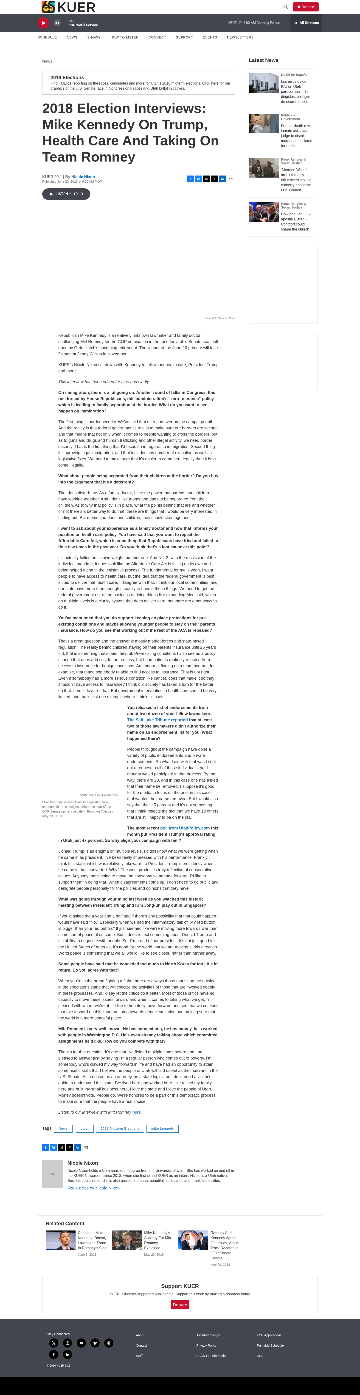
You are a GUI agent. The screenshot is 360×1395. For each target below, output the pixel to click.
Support (184, 47)
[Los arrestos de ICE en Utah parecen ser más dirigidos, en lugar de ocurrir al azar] (264, 107)
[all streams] (306, 33)
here (136, 1127)
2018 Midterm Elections (120, 1143)
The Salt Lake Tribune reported (157, 735)
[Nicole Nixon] (52, 1189)
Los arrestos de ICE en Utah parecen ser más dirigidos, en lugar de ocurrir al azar (295, 116)
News (47, 76)
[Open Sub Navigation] (60, 47)
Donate (311, 12)
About (140, 1350)
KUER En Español (295, 99)
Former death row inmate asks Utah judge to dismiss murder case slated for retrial (296, 160)
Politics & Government (290, 141)
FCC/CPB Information (211, 1371)
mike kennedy (162, 1143)
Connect (157, 47)
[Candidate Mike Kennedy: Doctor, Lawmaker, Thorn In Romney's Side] (61, 1255)
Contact (141, 1360)
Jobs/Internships (208, 1350)
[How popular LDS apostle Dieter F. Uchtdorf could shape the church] (264, 236)
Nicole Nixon (83, 191)
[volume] (57, 33)
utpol (85, 1143)
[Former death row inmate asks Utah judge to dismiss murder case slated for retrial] (264, 147)
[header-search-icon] (287, 12)
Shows (94, 47)
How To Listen (124, 47)
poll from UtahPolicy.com (185, 843)
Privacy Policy (206, 1360)
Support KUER (180, 1301)
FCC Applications (269, 1350)
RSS (260, 1371)
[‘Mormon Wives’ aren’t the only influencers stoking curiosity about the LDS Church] (264, 192)
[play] (43, 33)
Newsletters (240, 47)
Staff (139, 1371)
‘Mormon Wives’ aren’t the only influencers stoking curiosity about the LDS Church (296, 204)
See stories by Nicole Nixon (94, 1203)
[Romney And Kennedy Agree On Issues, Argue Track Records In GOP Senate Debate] (193, 1255)
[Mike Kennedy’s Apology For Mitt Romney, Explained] (127, 1255)
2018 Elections (67, 92)
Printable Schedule (270, 1360)
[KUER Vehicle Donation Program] (283, 404)
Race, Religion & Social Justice (293, 185)
